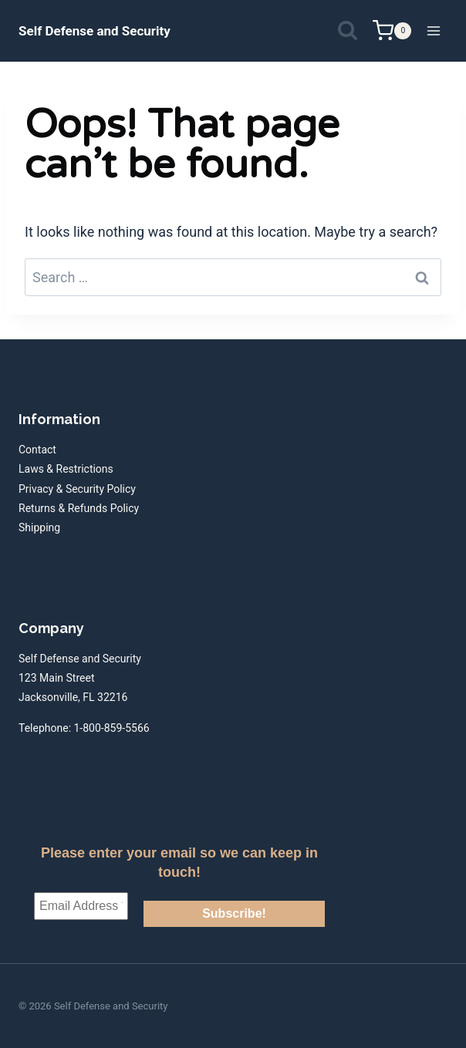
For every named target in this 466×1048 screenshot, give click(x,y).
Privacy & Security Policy (77, 489)
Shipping (39, 527)
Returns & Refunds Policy (79, 508)
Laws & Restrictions (66, 469)
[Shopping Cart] (392, 30)
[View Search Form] (347, 31)
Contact (37, 449)
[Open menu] (433, 30)
